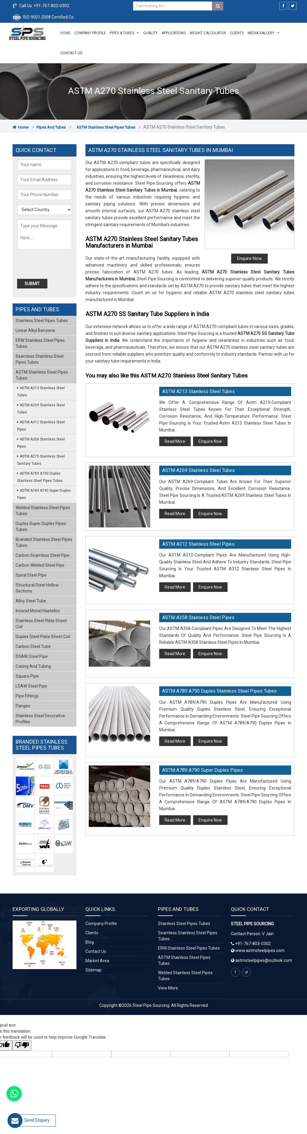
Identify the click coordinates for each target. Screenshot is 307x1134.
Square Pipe (27, 676)
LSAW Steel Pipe (31, 686)
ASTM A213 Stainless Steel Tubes (198, 391)
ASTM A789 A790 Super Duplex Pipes (202, 770)
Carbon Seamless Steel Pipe (42, 555)
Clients (237, 33)
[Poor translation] (21, 1045)
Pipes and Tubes (51, 127)
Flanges (23, 705)
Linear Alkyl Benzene (35, 330)
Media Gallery (264, 32)
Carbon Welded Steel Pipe (40, 565)
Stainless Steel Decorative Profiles (40, 718)
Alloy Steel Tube (31, 600)
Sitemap (93, 970)
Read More (175, 441)
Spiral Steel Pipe (31, 575)
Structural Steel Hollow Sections (37, 588)
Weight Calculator (207, 33)
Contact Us (71, 53)
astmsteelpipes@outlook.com (263, 960)
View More (168, 988)
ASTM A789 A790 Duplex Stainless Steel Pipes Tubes (219, 691)
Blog (89, 942)
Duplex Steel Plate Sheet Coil (43, 636)
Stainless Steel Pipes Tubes (42, 320)
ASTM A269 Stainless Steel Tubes (198, 470)
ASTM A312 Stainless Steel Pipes (198, 544)
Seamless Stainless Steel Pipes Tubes (40, 359)
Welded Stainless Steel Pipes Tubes (43, 510)
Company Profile (90, 33)
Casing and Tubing (33, 666)
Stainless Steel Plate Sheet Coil (41, 623)
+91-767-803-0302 (51, 5)
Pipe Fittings (27, 696)
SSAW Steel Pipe (32, 656)
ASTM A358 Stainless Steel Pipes (198, 617)
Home (65, 33)
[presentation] (51, 264)
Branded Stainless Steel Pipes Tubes (44, 542)
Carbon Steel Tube (33, 646)
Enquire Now (249, 258)
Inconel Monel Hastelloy (38, 610)
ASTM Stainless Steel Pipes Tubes (105, 127)
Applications (174, 33)
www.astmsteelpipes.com (258, 950)
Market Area (97, 960)
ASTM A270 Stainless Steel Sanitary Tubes (41, 460)
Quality (150, 33)
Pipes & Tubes (124, 32)
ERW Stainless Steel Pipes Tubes (40, 343)
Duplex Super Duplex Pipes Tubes (41, 526)
